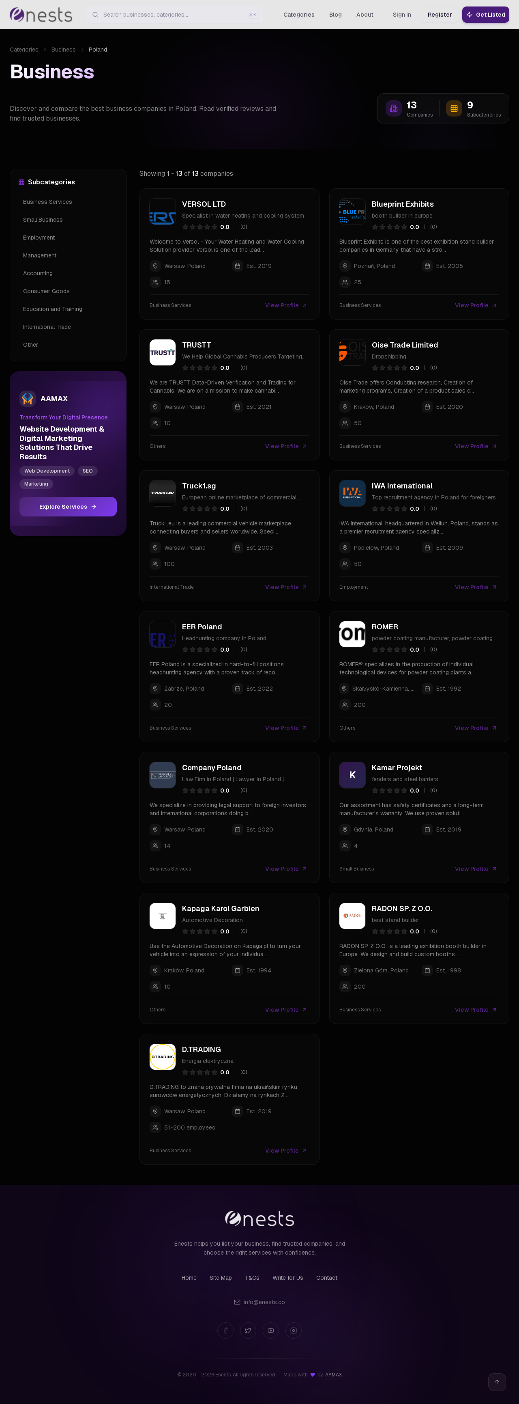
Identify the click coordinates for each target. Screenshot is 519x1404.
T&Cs (252, 1277)
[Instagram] (293, 1330)
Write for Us (287, 1277)
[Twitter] (248, 1330)
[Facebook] (225, 1330)
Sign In (402, 14)
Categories (24, 49)
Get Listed (485, 14)
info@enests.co (259, 1302)
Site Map (221, 1277)
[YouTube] (271, 1330)
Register (440, 14)
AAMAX (333, 1375)
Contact (326, 1277)
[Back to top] (497, 1382)
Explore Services (68, 506)
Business (63, 49)
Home (189, 1277)
